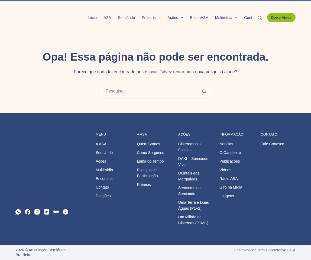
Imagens (226, 196)
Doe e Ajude (281, 17)
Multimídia (227, 17)
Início (92, 17)
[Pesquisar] (260, 18)
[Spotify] (65, 212)
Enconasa (104, 178)
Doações (103, 196)
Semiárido (126, 17)
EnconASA (199, 17)
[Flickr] (56, 212)
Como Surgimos (150, 152)
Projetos (152, 17)
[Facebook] (27, 212)
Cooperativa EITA (280, 250)
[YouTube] (46, 212)
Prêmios (144, 184)
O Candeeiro (230, 152)
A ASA (101, 144)
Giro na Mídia (230, 187)
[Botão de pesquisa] (204, 91)
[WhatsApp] (18, 212)
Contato (250, 17)
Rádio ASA (228, 178)
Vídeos (225, 170)
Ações (176, 17)
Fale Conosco (272, 144)
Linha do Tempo (150, 161)
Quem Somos (148, 144)
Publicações (229, 161)
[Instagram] (37, 212)
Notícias (226, 144)
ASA (107, 17)
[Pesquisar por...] (150, 91)
